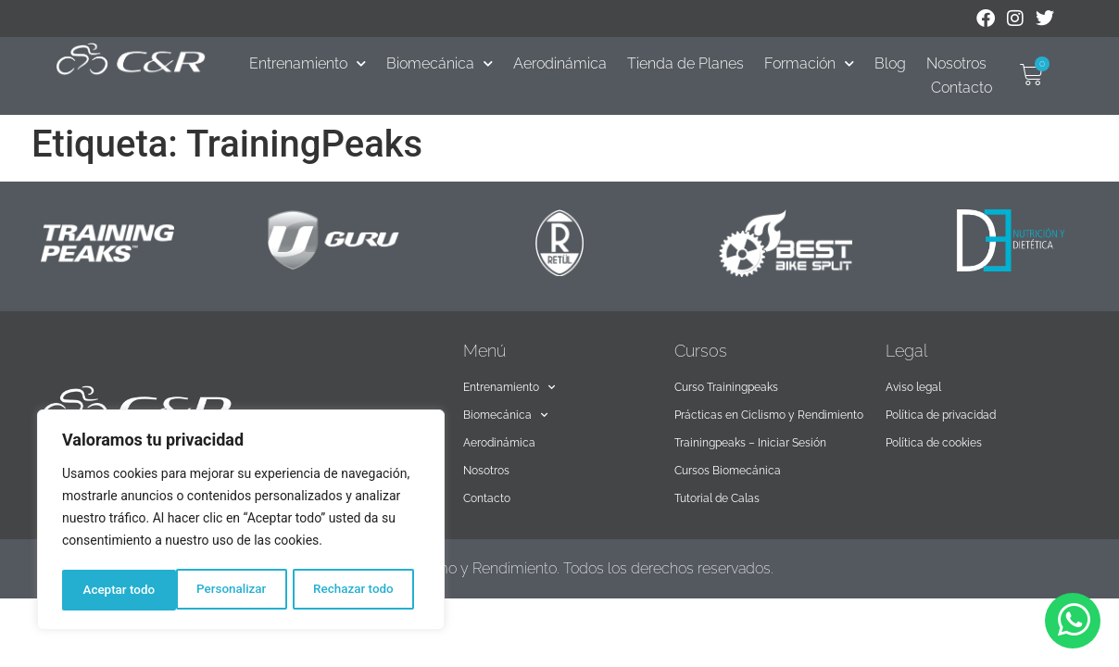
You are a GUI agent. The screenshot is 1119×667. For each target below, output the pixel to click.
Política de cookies (934, 442)
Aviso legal (913, 387)
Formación (809, 64)
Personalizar (117, 590)
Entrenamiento (307, 64)
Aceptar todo (363, 590)
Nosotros (956, 63)
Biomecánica (439, 64)
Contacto (961, 87)
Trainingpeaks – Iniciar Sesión (750, 442)
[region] (241, 521)
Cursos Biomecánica (727, 470)
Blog (890, 63)
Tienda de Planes (685, 63)
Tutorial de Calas (717, 498)
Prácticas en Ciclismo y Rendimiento (768, 415)
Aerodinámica (560, 63)
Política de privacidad (941, 415)
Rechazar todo (240, 590)
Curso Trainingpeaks (726, 387)
